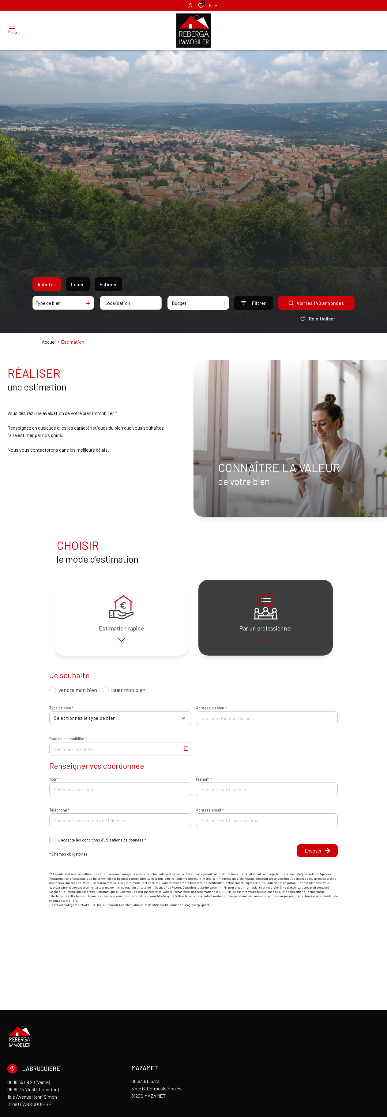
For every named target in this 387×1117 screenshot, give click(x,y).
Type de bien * (61, 712)
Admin (89, 1088)
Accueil (49, 342)
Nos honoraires (118, 1088)
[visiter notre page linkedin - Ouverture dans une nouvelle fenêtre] (26, 1067)
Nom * (54, 783)
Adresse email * (210, 814)
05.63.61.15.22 (145, 1009)
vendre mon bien (77, 694)
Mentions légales (59, 1088)
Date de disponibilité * (68, 743)
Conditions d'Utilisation (163, 909)
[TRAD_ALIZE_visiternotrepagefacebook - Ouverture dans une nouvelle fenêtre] (8, 1067)
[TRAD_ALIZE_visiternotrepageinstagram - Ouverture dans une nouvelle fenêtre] (16, 1067)
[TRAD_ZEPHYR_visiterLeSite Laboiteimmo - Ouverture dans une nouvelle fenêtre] (350, 1090)
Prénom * (204, 783)
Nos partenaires (21, 1088)
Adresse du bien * (211, 712)
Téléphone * (59, 814)
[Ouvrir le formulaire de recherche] (253, 303)
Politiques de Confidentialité (120, 909)
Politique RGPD (153, 1088)
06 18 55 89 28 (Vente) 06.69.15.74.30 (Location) (33, 1013)
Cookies (183, 1088)
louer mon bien (128, 694)
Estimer (108, 284)
